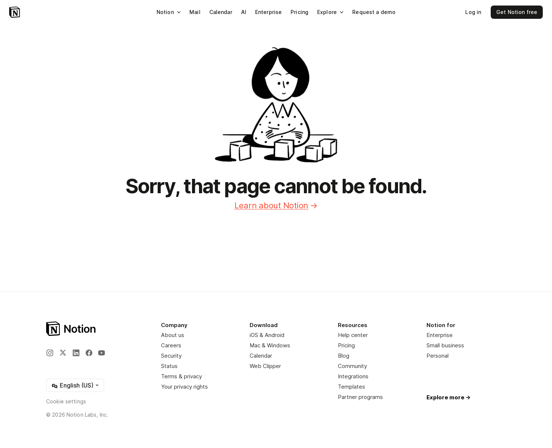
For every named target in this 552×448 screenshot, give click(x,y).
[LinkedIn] (76, 353)
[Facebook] (89, 353)
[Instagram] (50, 353)
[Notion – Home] (14, 12)
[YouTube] (101, 353)
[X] (62, 352)
